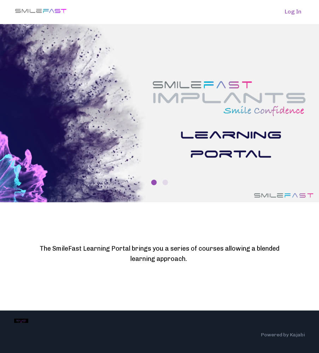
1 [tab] (154, 182)
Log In (293, 11)
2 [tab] (165, 182)
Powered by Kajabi (283, 335)
